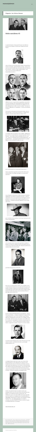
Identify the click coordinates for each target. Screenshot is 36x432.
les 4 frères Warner (12, 421)
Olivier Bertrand (17, 398)
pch (14, 419)
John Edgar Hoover (24, 420)
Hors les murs (23, 419)
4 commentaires (11, 423)
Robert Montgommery (9, 422)
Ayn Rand (9, 420)
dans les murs (18, 419)
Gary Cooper (13, 420)
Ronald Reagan (19, 422)
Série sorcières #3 (13, 33)
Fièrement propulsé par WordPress (11, 430)
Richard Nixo (27, 421)
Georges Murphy (18, 420)
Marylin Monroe (22, 421)
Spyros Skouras (24, 422)
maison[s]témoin (8, 3)
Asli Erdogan (8, 397)
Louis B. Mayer (17, 421)
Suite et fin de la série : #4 (10, 406)
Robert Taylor (15, 422)
